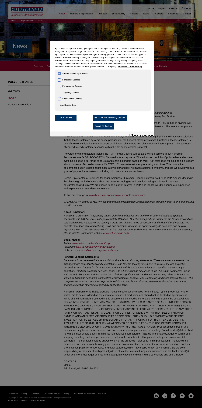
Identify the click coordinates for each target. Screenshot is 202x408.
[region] (102, 88)
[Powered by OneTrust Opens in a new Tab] (140, 134)
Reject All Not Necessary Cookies (109, 118)
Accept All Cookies (103, 126)
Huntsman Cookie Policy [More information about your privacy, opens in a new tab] (130, 66)
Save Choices (66, 118)
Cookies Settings (68, 105)
